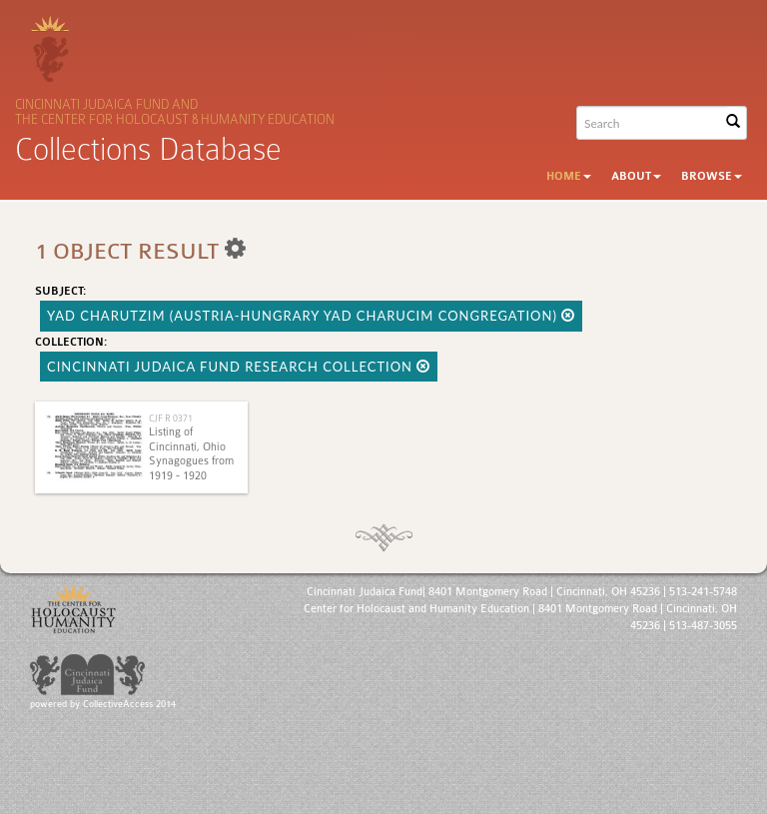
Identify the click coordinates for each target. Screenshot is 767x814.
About (636, 176)
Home (568, 176)
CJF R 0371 (171, 417)
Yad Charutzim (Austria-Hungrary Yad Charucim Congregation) (311, 316)
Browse (711, 176)
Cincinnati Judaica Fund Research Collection (238, 367)
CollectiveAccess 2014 (129, 704)
